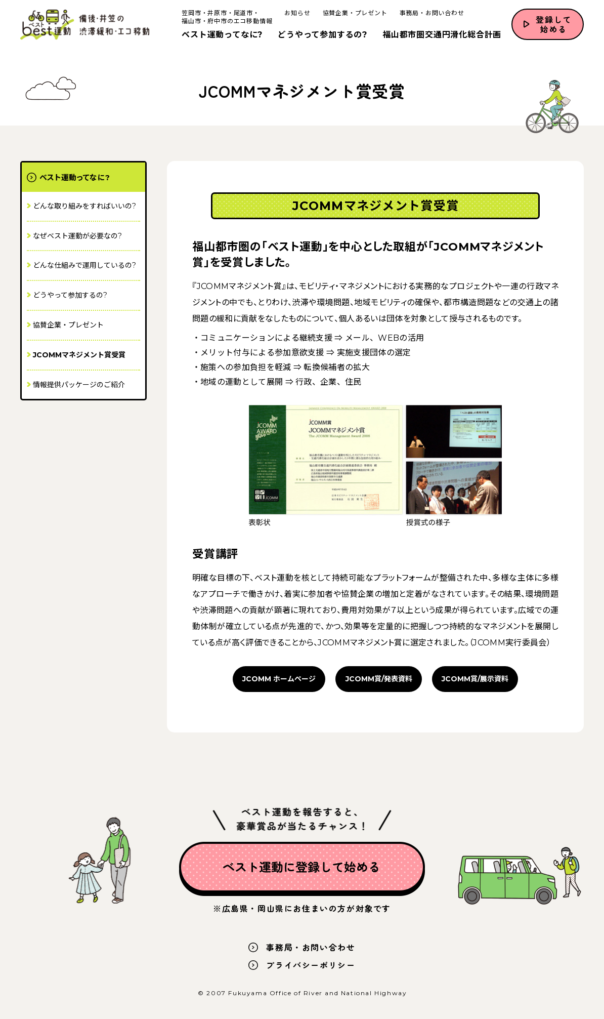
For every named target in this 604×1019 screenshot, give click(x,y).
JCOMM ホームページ (279, 678)
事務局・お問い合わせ (430, 13)
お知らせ (296, 13)
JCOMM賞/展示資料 (475, 678)
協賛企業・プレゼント (353, 13)
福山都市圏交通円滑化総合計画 (440, 35)
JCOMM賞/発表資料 (379, 678)
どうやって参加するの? (321, 35)
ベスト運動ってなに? (221, 35)
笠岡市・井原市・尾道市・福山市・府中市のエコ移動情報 (226, 17)
